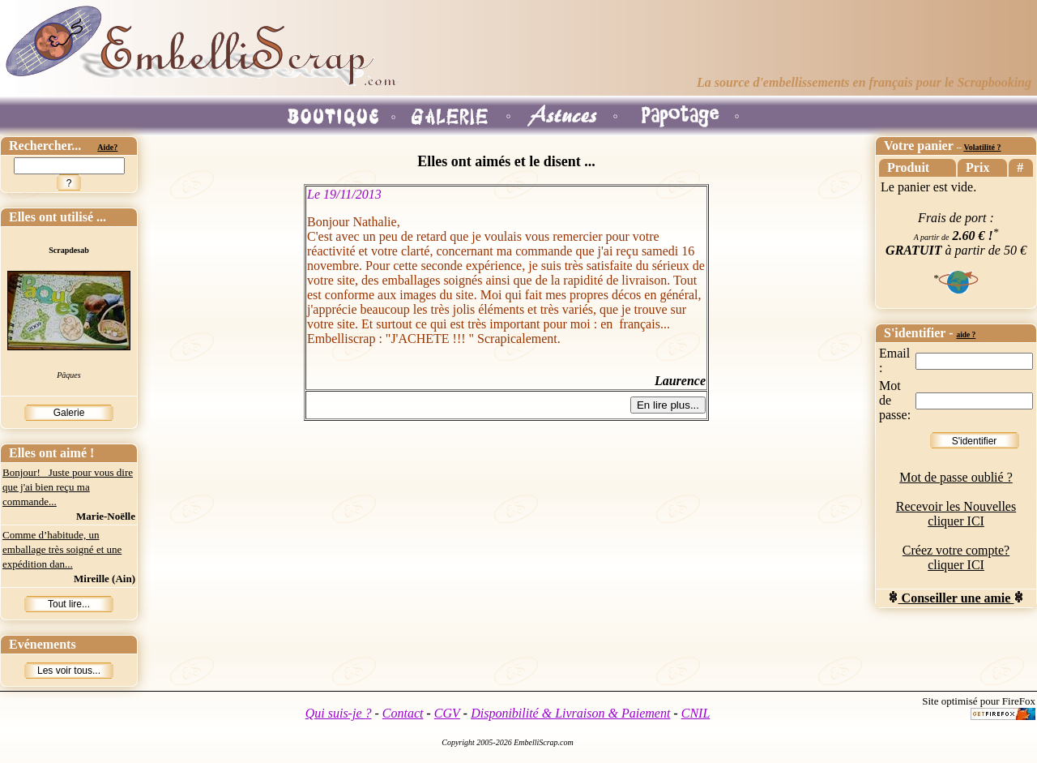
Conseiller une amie (956, 598)
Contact (403, 713)
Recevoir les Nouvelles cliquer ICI (956, 513)
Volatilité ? (982, 147)
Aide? (107, 147)
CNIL (696, 713)
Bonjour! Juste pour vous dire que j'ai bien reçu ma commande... (67, 487)
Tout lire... (69, 604)
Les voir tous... (68, 670)
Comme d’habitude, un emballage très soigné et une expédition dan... (62, 549)
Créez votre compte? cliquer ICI (956, 557)
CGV (447, 713)
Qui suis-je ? (338, 713)
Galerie (69, 412)
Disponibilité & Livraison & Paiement (570, 713)
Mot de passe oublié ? (956, 477)
